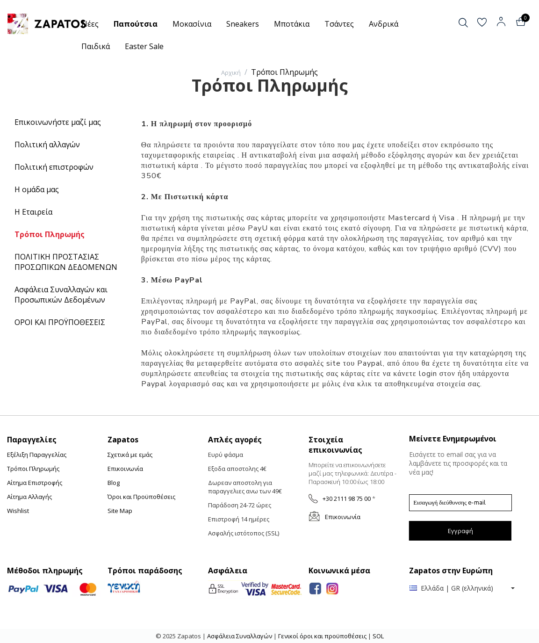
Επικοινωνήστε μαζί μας (57, 122)
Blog (114, 482)
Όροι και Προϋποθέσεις (141, 496)
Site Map (120, 510)
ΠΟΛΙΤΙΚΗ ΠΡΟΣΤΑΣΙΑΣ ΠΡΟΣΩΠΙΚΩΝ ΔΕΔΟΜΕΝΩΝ (65, 262)
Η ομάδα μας (36, 189)
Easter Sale (144, 46)
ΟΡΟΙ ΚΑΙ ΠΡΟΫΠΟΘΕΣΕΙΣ (59, 322)
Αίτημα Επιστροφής (34, 482)
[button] (471, 23)
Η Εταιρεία (33, 212)
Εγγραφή (460, 531)
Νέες (90, 24)
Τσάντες (339, 24)
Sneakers (242, 24)
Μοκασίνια (191, 24)
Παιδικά (95, 46)
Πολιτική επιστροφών (53, 167)
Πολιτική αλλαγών (47, 144)
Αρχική (231, 72)
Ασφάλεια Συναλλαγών (240, 636)
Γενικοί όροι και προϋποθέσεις (322, 636)
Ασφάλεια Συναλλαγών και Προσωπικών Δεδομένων (61, 294)
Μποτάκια (291, 24)
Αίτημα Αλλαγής (29, 496)
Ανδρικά (383, 24)
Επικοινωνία (125, 468)
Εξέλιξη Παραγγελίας (36, 454)
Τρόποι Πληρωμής (49, 234)
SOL (378, 636)
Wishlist (18, 510)
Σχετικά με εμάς (130, 454)
